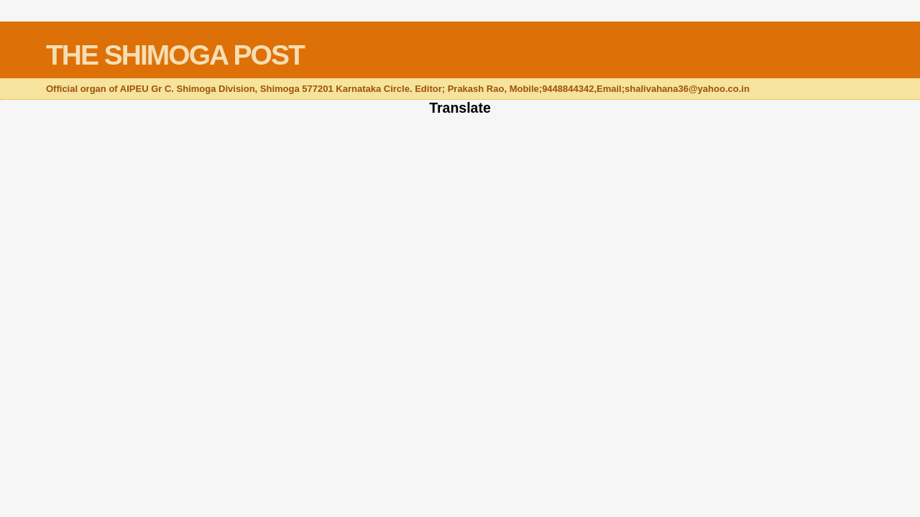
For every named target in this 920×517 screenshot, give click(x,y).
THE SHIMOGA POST (175, 54)
